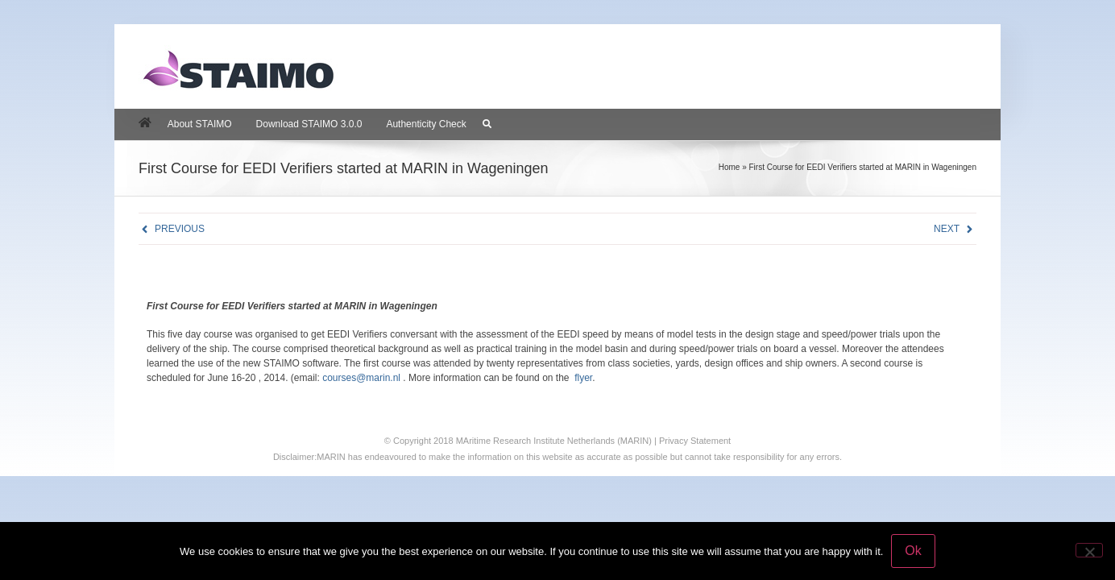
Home (729, 167)
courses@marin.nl (361, 377)
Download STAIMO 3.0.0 (309, 124)
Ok (913, 550)
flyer (583, 377)
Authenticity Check (426, 124)
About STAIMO (200, 124)
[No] (1089, 550)
